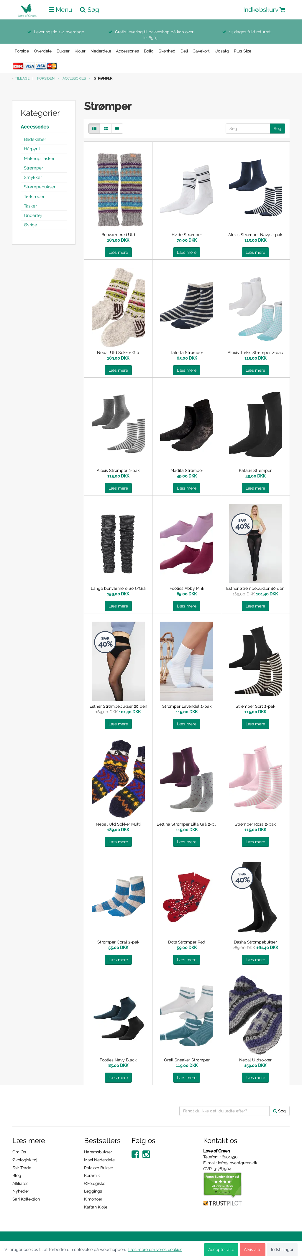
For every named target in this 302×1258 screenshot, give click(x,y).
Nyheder (20, 1191)
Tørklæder (34, 196)
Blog (16, 1175)
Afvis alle (252, 1249)
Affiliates (20, 1183)
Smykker (33, 177)
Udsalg (222, 51)
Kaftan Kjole (95, 1207)
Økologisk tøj (24, 1159)
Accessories (127, 51)
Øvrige (30, 225)
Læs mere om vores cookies (155, 1249)
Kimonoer (93, 1199)
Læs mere (118, 252)
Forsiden (46, 78)
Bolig (149, 51)
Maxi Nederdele (99, 1159)
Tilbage (22, 78)
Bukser (63, 51)
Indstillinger (282, 1249)
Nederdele (101, 51)
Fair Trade (21, 1167)
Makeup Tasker (39, 158)
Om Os (19, 1152)
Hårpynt (32, 149)
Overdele (43, 51)
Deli (184, 51)
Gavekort (201, 51)
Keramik (92, 1175)
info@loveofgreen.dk (237, 1162)
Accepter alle (221, 1249)
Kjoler (80, 51)
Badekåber (35, 139)
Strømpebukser (39, 187)
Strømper (33, 168)
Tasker (30, 206)
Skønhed (167, 51)
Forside (22, 51)
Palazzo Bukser (98, 1167)
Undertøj (33, 215)
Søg (277, 128)
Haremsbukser (98, 1152)
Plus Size (242, 51)
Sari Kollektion (26, 1199)
